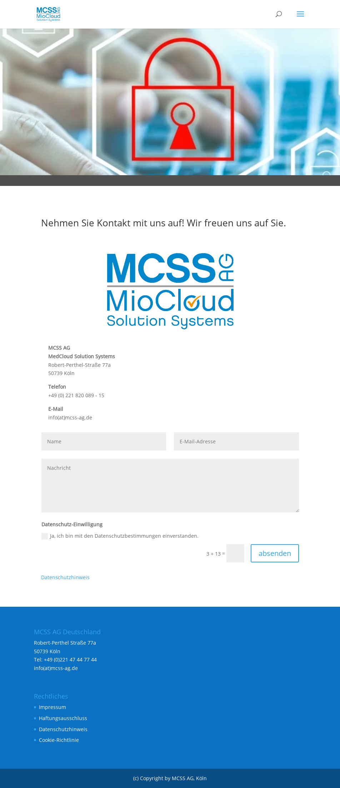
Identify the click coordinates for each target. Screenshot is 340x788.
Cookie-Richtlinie (59, 740)
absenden (275, 553)
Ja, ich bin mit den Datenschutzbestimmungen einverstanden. (120, 536)
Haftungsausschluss (63, 718)
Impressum (52, 707)
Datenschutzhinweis (65, 577)
